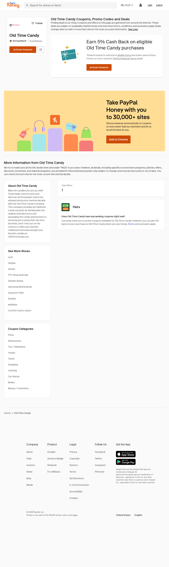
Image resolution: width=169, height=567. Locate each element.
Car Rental (13, 376)
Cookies (73, 498)
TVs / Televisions (16, 346)
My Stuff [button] (127, 5)
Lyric (10, 257)
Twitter (98, 458)
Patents (73, 465)
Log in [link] (159, 5)
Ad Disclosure (76, 478)
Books (11, 382)
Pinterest (99, 471)
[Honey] (13, 5)
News (29, 471)
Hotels (11, 352)
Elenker (12, 298)
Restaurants (14, 340)
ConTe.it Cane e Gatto (19, 310)
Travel (11, 358)
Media (29, 484)
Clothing (12, 370)
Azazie (11, 269)
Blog (28, 478)
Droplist (51, 451)
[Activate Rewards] (22, 49)
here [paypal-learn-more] (75, 515)
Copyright (74, 458)
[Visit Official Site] (40, 49)
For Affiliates (53, 471)
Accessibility (76, 491)
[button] (129, 515)
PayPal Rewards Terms (125, 58)
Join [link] (150, 5)
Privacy (73, 451)
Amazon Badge (55, 458)
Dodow (11, 263)
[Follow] (37, 23)
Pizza (11, 334)
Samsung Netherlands (20, 286)
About (29, 451)
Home (7, 413)
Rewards (52, 465)
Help (28, 458)
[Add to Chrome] (118, 139)
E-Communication (79, 484)
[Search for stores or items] (70, 5)
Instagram (100, 465)
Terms (131, 224)
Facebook (100, 451)
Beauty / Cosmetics (18, 388)
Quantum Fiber (16, 292)
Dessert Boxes (15, 280)
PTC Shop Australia (18, 274)
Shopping (13, 364)
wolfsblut (12, 304)
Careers (30, 465)
